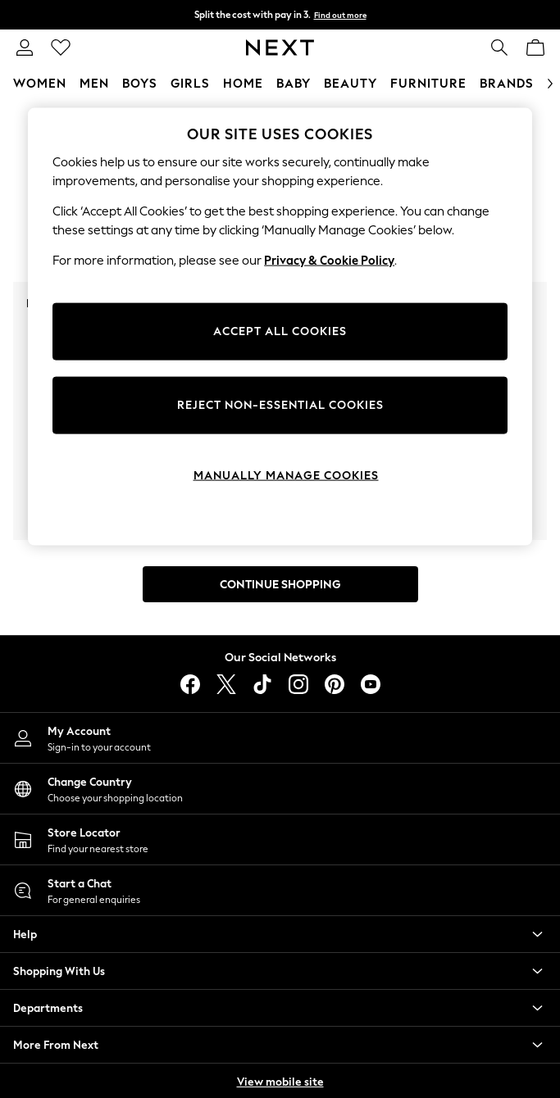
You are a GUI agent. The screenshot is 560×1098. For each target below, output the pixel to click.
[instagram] (298, 684)
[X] (226, 684)
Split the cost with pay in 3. (280, 14)
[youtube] (371, 684)
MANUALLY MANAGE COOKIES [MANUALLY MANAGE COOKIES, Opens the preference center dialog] (286, 476)
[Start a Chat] (280, 890)
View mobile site (280, 1082)
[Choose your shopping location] (280, 789)
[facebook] (190, 684)
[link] (25, 47)
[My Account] (280, 738)
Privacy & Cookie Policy (329, 260)
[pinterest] (334, 684)
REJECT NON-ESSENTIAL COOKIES (280, 405)
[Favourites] (61, 47)
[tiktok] (262, 684)
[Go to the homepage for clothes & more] (280, 47)
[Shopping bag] (535, 47)
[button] (280, 934)
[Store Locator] (280, 839)
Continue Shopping (280, 585)
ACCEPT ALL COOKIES (280, 331)
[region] (280, 327)
